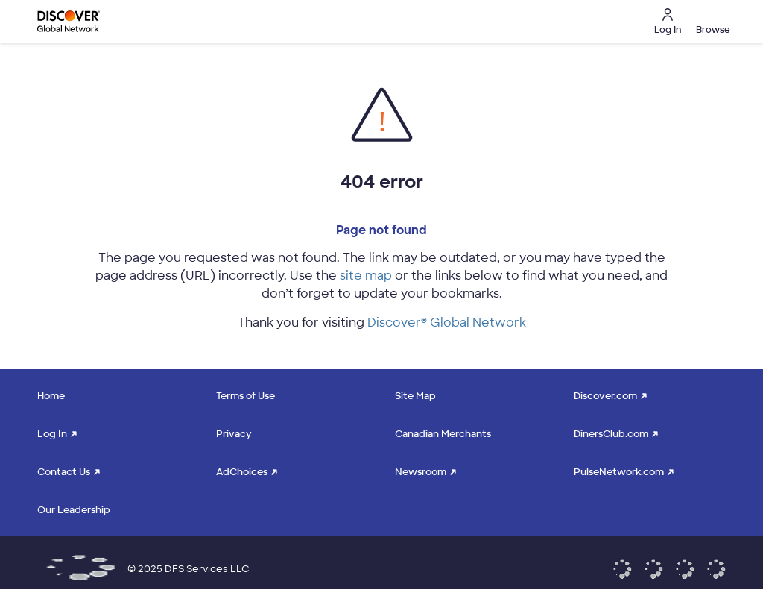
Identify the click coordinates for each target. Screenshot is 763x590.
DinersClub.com (611, 433)
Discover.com (605, 395)
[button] (711, 21)
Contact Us (63, 471)
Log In (52, 433)
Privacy (234, 433)
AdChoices (241, 471)
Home (51, 395)
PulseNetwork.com (619, 471)
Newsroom (420, 471)
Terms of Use (245, 395)
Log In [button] (667, 22)
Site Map (415, 395)
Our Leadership (73, 509)
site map (366, 275)
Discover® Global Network (446, 322)
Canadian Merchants (443, 433)
